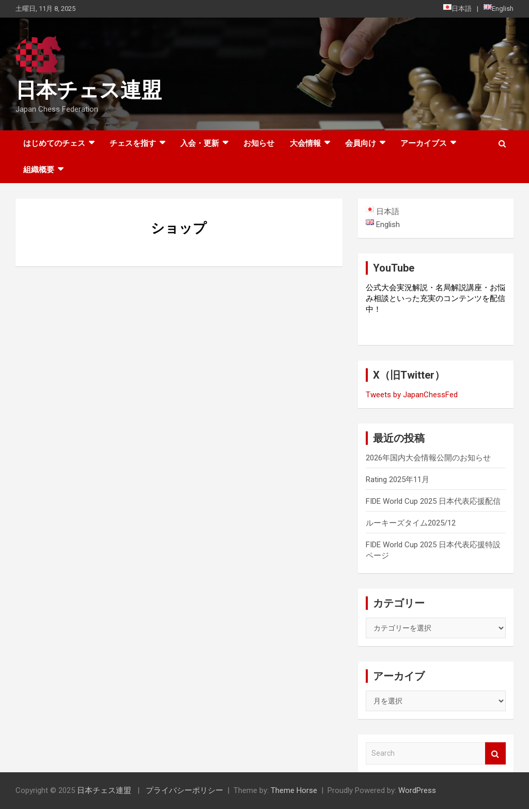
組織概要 (38, 169)
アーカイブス (423, 143)
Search (495, 753)
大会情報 (305, 143)
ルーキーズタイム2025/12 (411, 523)
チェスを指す (133, 143)
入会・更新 (199, 143)
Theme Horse (294, 790)
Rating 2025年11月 (397, 479)
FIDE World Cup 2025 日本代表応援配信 (433, 501)
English (499, 8)
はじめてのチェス (54, 143)
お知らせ (258, 143)
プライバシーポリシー (184, 790)
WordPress (417, 790)
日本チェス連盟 (88, 90)
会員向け (360, 143)
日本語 (457, 8)
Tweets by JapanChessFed (412, 394)
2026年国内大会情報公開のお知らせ (428, 457)
